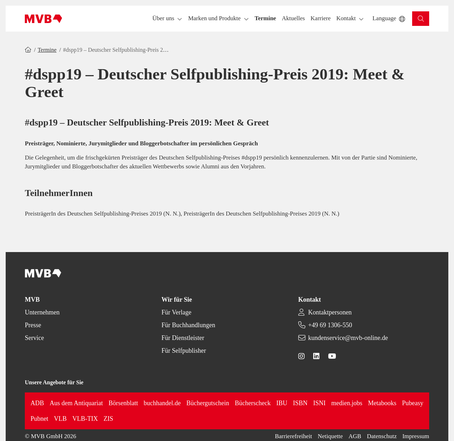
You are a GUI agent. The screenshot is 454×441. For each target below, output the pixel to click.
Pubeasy (412, 403)
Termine (47, 50)
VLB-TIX (85, 418)
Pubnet (39, 418)
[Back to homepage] (43, 19)
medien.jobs (346, 403)
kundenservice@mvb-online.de (348, 337)
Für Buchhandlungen (188, 325)
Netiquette (330, 436)
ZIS (108, 418)
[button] (265, 18)
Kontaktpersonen (330, 312)
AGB (355, 436)
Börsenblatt (123, 403)
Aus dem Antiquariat (76, 403)
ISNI (319, 403)
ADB (37, 403)
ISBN (300, 403)
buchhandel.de (162, 403)
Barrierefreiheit (293, 436)
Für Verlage (176, 312)
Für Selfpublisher (183, 350)
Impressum (415, 436)
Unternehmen (42, 312)
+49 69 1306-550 (330, 325)
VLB (60, 418)
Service (34, 337)
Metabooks (382, 403)
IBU (281, 403)
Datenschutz (382, 436)
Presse (33, 325)
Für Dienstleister (182, 337)
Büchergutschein (207, 403)
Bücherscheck (253, 403)
